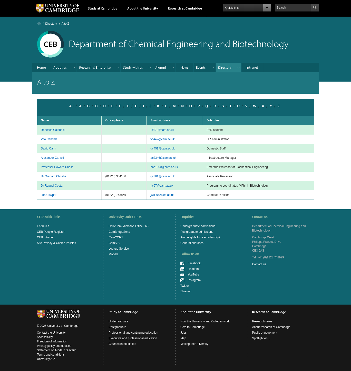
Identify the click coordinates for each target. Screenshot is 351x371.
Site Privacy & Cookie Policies (56, 243)
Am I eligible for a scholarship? (200, 237)
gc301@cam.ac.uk (162, 176)
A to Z (65, 23)
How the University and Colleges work (205, 321)
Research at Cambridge (185, 8)
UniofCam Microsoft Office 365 (128, 226)
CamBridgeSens (119, 231)
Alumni (160, 67)
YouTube (193, 274)
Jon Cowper (49, 195)
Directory (51, 23)
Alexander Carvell (52, 157)
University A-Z (46, 359)
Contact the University (51, 332)
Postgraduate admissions (196, 231)
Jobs (183, 332)
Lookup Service (119, 248)
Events (201, 67)
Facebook (194, 263)
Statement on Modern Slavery (56, 350)
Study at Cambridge (102, 8)
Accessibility (45, 337)
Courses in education (122, 344)
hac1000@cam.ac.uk (164, 167)
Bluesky (185, 291)
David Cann (48, 148)
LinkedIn (193, 269)
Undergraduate (118, 321)
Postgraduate (117, 327)
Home (39, 23)
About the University (142, 8)
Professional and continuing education (133, 332)
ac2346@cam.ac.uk (163, 157)
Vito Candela (49, 139)
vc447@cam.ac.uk (162, 139)
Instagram (194, 280)
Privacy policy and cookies (54, 346)
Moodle (113, 254)
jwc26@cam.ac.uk (162, 195)
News (184, 67)
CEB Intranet (45, 237)
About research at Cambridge (271, 327)
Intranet (252, 67)
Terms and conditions (51, 354)
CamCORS (116, 237)
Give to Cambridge (192, 327)
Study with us (133, 67)
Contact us (259, 264)
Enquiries (43, 226)
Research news (262, 321)
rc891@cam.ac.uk (162, 130)
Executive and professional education (133, 338)
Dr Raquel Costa (52, 185)
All (71, 106)
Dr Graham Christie (53, 176)
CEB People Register (51, 231)
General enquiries (192, 243)
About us (60, 67)
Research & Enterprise (95, 67)
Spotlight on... (261, 338)
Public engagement (264, 332)
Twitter (184, 285)
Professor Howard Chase (57, 167)
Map (183, 338)
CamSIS (114, 243)
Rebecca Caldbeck (53, 130)
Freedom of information (52, 341)
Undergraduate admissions (197, 226)
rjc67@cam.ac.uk (161, 185)
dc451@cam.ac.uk (162, 148)
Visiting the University (194, 344)
